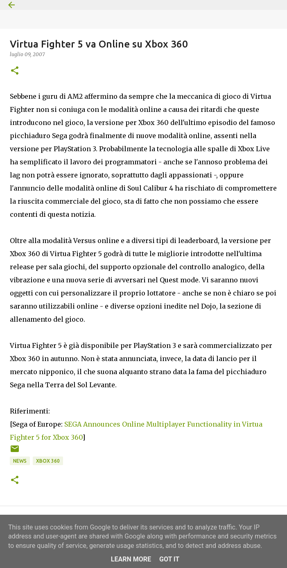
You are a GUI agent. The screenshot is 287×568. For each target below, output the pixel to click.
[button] (15, 71)
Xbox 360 (48, 460)
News (20, 460)
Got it (169, 559)
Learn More (131, 559)
